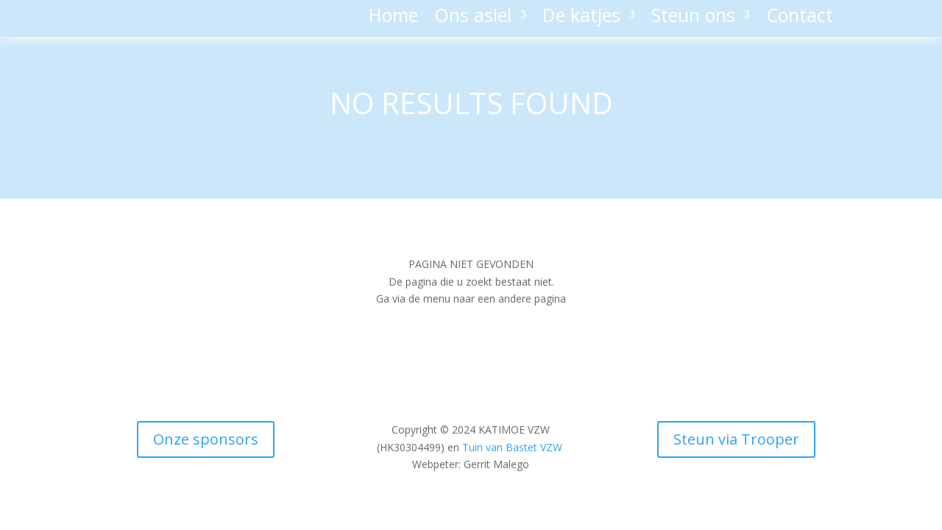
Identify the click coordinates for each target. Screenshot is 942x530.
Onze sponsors (205, 439)
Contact (799, 18)
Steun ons (693, 18)
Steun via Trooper (736, 439)
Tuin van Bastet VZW (512, 447)
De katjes (581, 18)
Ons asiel (472, 18)
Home (393, 18)
